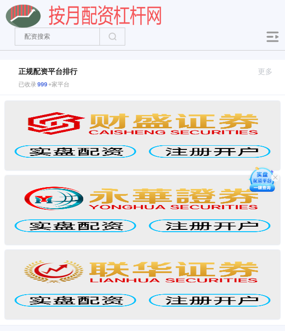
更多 (269, 71)
